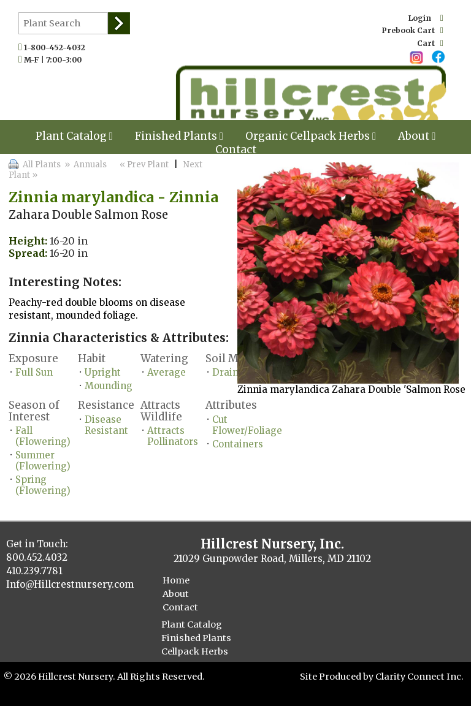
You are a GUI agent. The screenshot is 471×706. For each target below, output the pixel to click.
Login (425, 18)
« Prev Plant (143, 164)
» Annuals (85, 164)
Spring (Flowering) (43, 485)
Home (176, 580)
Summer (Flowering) (43, 460)
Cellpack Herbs (194, 651)
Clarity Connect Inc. (419, 676)
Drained (231, 372)
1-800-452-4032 (57, 47)
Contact (235, 149)
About (416, 136)
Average (166, 372)
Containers (237, 444)
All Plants (42, 164)
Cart (430, 43)
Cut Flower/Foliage (247, 425)
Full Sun (34, 372)
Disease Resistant (106, 425)
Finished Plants (179, 136)
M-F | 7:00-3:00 (55, 59)
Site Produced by (337, 676)
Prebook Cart (412, 30)
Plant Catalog (74, 136)
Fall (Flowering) (43, 436)
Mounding (108, 386)
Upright (103, 372)
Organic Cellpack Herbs (310, 136)
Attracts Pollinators (172, 436)
